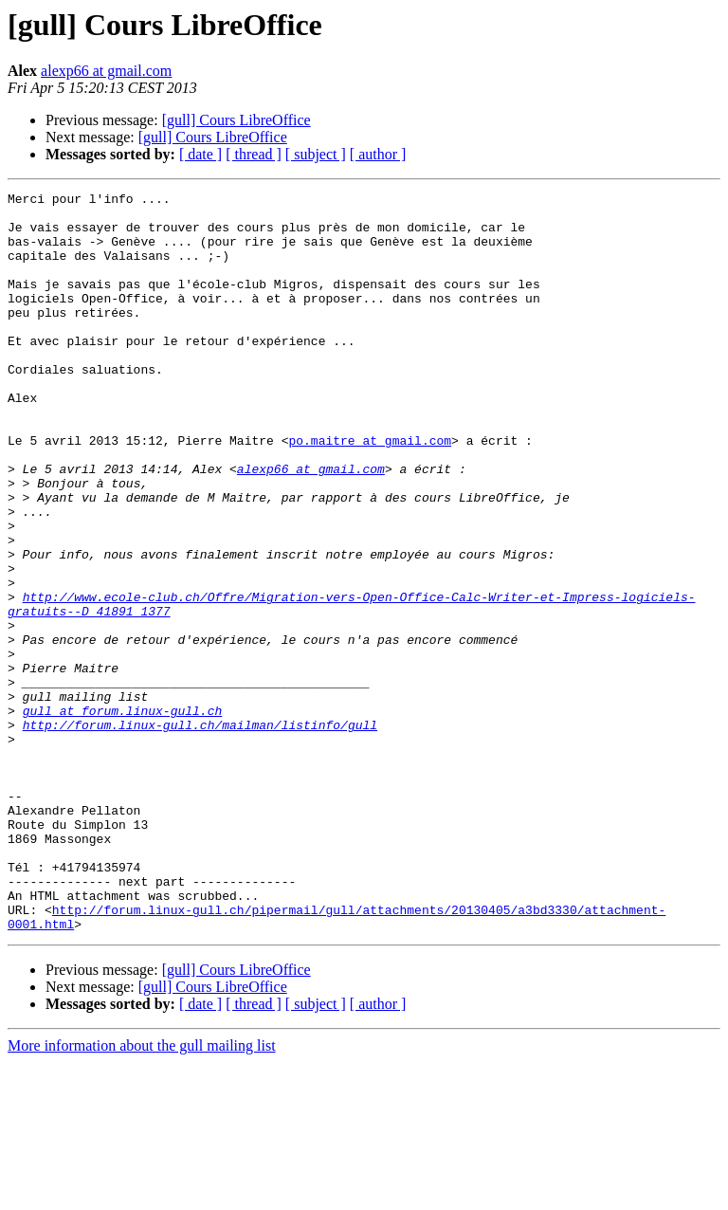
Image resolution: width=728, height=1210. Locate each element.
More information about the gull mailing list (142, 1193)
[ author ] (378, 154)
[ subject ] (315, 154)
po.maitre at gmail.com (369, 491)
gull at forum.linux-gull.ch (123, 815)
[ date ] (200, 154)
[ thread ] (254, 154)
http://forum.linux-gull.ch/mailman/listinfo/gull (200, 832)
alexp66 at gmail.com (106, 71)
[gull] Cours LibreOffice (236, 120)
